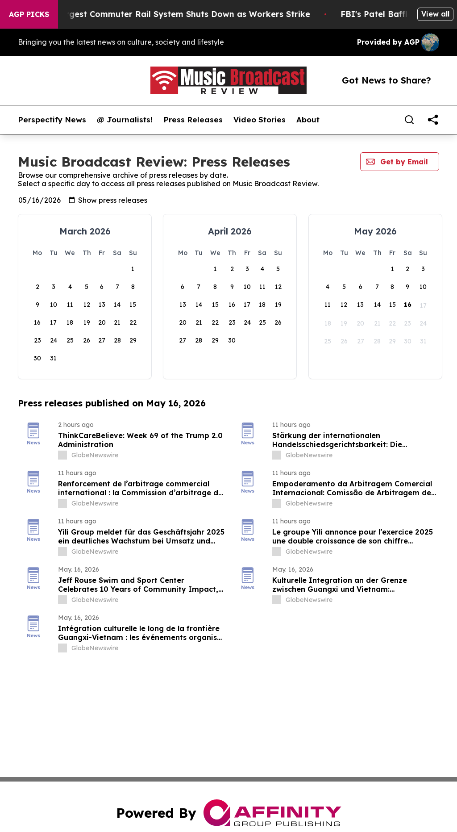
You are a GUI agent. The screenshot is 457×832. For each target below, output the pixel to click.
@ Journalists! (125, 119)
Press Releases (193, 119)
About (308, 119)
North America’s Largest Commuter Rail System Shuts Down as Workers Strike (165, 14)
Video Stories (259, 119)
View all (435, 13)
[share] (433, 119)
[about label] (62, 455)
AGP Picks (29, 14)
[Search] (409, 119)
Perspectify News (52, 119)
